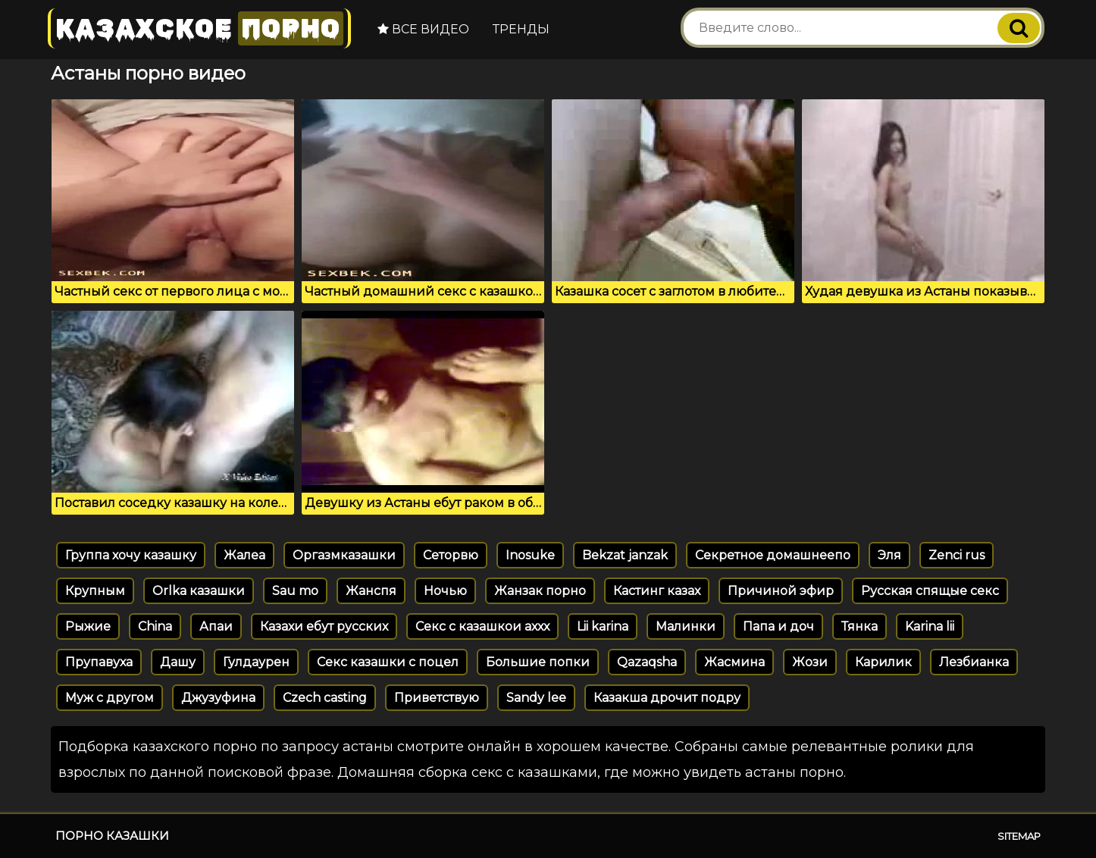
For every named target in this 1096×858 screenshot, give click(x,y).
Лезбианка (974, 662)
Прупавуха (99, 662)
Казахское (199, 28)
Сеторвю (450, 555)
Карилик (883, 662)
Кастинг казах (656, 591)
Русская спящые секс (930, 591)
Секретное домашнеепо (772, 555)
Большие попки (538, 662)
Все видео (423, 29)
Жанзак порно (540, 591)
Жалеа (244, 555)
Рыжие (88, 626)
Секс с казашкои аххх (482, 626)
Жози (810, 662)
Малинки (686, 626)
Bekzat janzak (625, 555)
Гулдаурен (256, 662)
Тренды (521, 29)
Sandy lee (536, 697)
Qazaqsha (647, 662)
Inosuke (530, 555)
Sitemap (1019, 836)
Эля (889, 555)
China (155, 626)
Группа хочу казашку (130, 555)
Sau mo (295, 591)
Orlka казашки (198, 591)
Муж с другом (109, 697)
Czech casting (325, 697)
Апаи (216, 626)
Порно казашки (112, 835)
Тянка (859, 626)
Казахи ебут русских (324, 626)
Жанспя (371, 591)
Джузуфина (218, 697)
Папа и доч (778, 626)
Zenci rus (956, 555)
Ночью (445, 591)
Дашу (178, 662)
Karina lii (929, 626)
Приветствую (436, 697)
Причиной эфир (781, 591)
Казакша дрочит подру (667, 697)
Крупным (95, 591)
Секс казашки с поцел (388, 662)
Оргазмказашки (344, 555)
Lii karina (602, 626)
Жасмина (734, 662)
